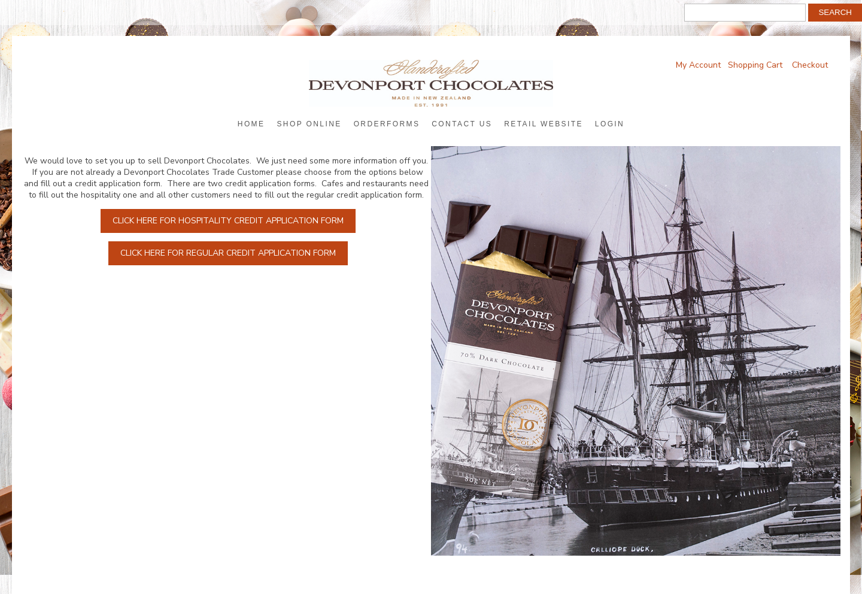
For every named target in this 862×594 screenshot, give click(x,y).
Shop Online (309, 124)
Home (251, 124)
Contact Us (462, 124)
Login (609, 124)
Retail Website (543, 124)
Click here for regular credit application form (228, 253)
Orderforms (387, 124)
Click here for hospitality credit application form (228, 220)
